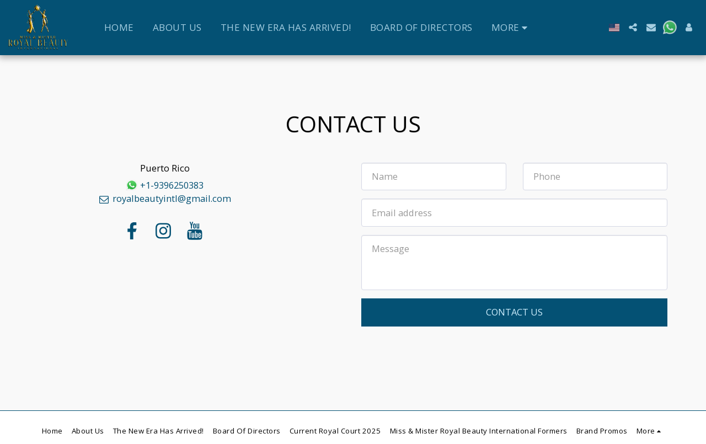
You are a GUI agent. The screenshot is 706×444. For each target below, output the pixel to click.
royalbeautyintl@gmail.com (164, 198)
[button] (632, 27)
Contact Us (514, 312)
